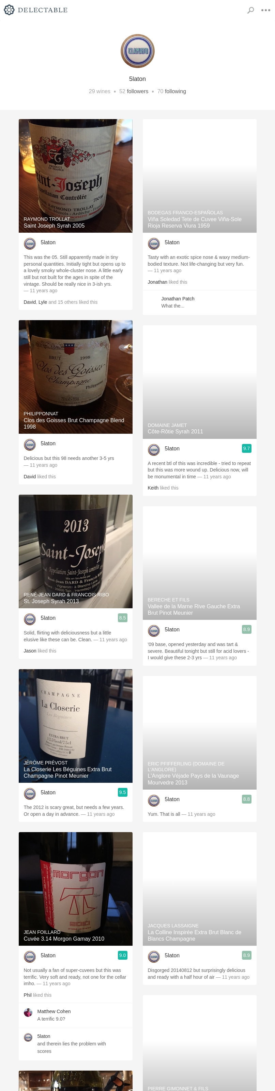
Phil (28, 995)
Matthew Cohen (54, 1011)
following (175, 91)
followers (137, 91)
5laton (48, 242)
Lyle (43, 302)
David (30, 302)
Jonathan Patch (178, 298)
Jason (30, 651)
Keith (153, 488)
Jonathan (158, 282)
